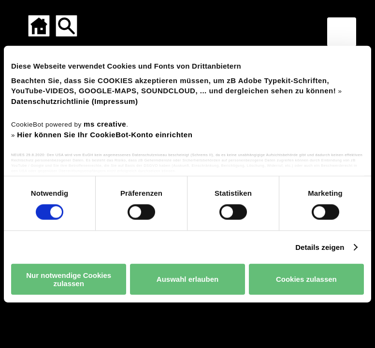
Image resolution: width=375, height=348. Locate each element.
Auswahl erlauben (187, 279)
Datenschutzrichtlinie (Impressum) (74, 101)
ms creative (105, 123)
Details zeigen (319, 247)
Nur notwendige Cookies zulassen (68, 279)
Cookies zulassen (306, 279)
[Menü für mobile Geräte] (341, 31)
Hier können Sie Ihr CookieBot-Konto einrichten (104, 134)
